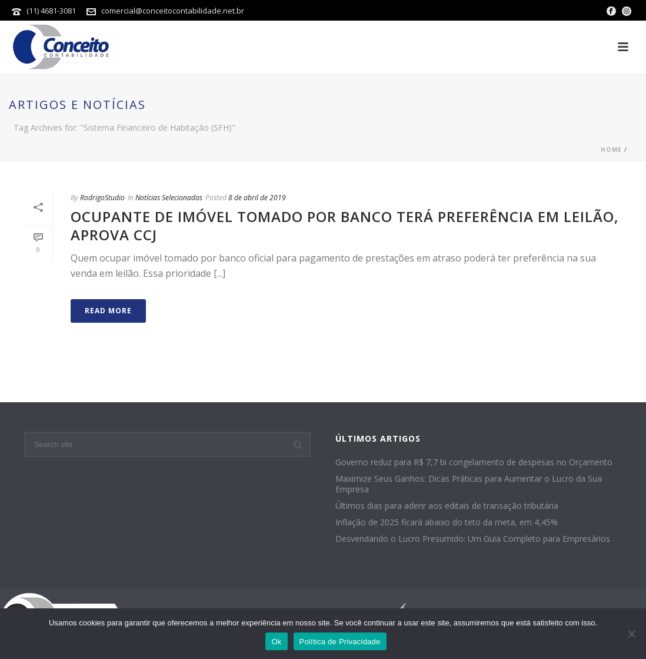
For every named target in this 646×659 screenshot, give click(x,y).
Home (611, 149)
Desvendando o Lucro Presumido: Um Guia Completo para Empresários (472, 539)
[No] (631, 634)
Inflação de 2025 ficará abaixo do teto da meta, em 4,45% (446, 522)
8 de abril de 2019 (257, 198)
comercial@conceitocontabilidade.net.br (172, 10)
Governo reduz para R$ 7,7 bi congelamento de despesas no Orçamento (473, 462)
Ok (276, 641)
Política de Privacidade (340, 641)
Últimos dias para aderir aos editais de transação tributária (446, 506)
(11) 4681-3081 (52, 10)
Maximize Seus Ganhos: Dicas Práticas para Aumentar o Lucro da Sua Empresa (468, 484)
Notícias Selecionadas (168, 198)
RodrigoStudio (102, 198)
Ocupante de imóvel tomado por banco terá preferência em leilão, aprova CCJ (345, 225)
